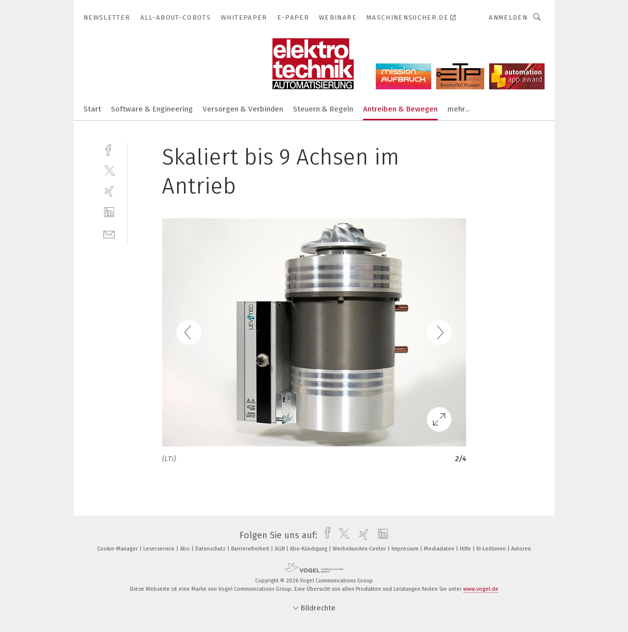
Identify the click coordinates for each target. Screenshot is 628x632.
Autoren (521, 549)
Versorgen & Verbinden (243, 109)
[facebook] (109, 149)
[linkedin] (109, 212)
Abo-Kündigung (309, 549)
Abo (185, 549)
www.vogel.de (480, 589)
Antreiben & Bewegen (400, 109)
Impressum (406, 549)
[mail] (109, 233)
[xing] (109, 191)
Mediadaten (440, 549)
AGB (280, 549)
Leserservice (159, 549)
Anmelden (508, 17)
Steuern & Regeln (323, 109)
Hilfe (466, 549)
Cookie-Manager (118, 549)
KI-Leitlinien (491, 549)
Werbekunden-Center (360, 549)
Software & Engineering (152, 109)
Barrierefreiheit (251, 549)
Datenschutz (211, 549)
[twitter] (109, 170)
